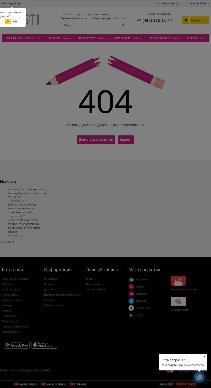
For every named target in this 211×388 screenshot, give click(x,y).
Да (8, 21)
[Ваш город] (205, 356)
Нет (15, 21)
